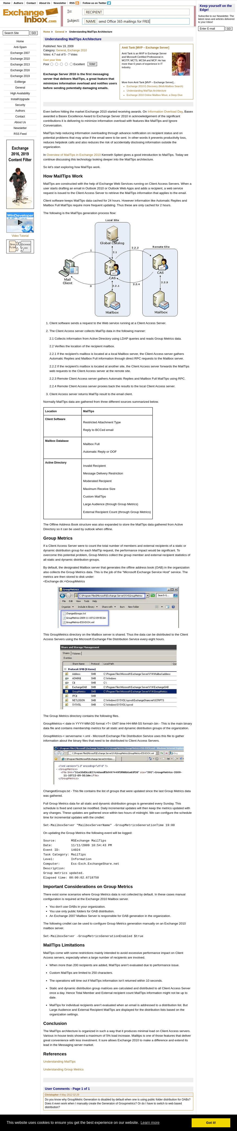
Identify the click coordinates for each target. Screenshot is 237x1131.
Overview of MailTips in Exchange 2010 (74, 155)
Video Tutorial (20, 235)
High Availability (20, 93)
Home (6, 3)
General (20, 87)
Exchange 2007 (20, 53)
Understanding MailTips (59, 1061)
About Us (44, 3)
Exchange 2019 (20, 76)
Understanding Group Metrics (63, 1069)
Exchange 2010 (20, 58)
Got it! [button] (211, 1123)
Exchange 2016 (20, 70)
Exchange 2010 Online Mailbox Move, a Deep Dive (154, 95)
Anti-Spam (20, 47)
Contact (31, 3)
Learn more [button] (149, 1123)
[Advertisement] (216, 103)
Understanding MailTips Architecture (146, 90)
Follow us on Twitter (94, 3)
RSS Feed (20, 133)
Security (20, 105)
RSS (72, 3)
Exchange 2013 (20, 64)
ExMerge (20, 81)
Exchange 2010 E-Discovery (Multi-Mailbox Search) (155, 86)
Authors (18, 3)
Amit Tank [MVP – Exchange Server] (145, 47)
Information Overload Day (165, 111)
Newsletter (60, 3)
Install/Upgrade (20, 99)
